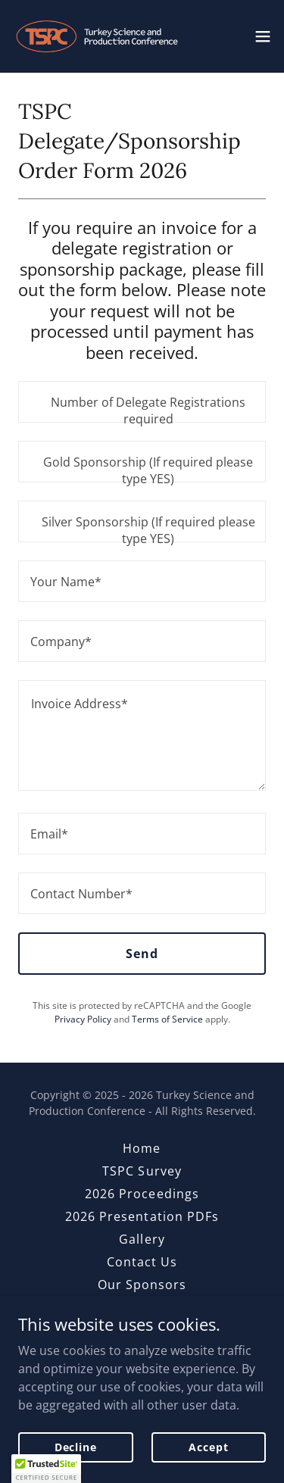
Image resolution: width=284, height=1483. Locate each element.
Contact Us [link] (142, 1262)
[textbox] (142, 402)
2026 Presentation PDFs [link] (141, 1216)
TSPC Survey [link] (141, 1171)
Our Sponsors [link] (142, 1284)
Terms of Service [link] (167, 1019)
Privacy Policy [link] (83, 1019)
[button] (263, 36)
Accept (208, 1447)
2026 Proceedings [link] (141, 1193)
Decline (76, 1447)
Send (142, 953)
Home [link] (142, 1148)
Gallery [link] (141, 1239)
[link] (97, 36)
